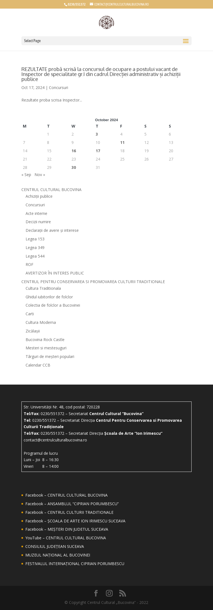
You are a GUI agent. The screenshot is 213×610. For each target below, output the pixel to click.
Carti (30, 313)
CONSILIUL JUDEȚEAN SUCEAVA (54, 546)
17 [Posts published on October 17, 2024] (98, 150)
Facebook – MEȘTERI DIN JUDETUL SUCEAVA (66, 529)
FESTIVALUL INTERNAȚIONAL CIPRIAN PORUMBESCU (74, 563)
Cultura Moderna (41, 322)
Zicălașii (33, 331)
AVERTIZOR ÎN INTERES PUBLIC (55, 273)
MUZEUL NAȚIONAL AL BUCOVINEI (57, 555)
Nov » (39, 174)
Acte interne (36, 213)
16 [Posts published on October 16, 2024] (73, 150)
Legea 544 (35, 256)
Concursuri (58, 87)
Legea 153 (35, 239)
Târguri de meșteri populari (50, 356)
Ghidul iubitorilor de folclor (49, 296)
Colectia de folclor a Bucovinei (53, 305)
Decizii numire (38, 221)
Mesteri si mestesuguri (46, 347)
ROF (29, 264)
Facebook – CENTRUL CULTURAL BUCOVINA (66, 495)
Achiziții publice (39, 196)
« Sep (26, 174)
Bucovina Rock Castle (45, 339)
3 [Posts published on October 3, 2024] (97, 134)
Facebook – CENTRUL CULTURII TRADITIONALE (69, 512)
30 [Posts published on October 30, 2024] (73, 167)
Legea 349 (35, 247)
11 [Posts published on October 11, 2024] (122, 142)
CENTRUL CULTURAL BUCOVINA (51, 189)
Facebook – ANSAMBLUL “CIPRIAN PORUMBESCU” (72, 503)
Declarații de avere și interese (52, 230)
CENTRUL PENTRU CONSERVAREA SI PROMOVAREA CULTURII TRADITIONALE (93, 281)
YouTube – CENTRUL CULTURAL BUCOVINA (65, 537)
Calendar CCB (38, 365)
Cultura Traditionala (43, 288)
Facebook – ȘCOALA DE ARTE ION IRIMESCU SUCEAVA (75, 520)
